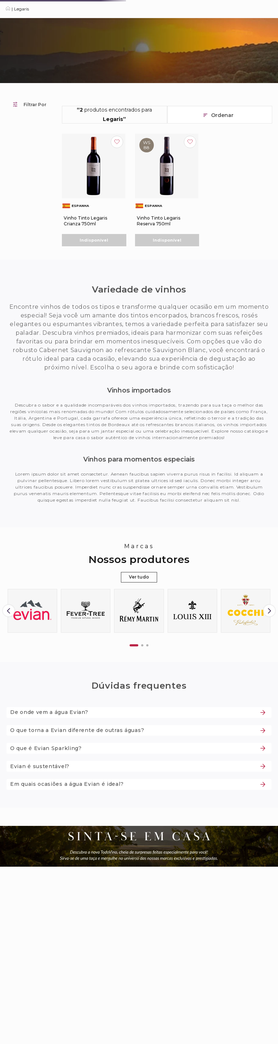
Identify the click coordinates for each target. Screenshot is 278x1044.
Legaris (21, 9)
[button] (134, 645)
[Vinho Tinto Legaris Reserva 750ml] (167, 190)
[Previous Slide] (8, 610)
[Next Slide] (269, 610)
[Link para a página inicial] (8, 9)
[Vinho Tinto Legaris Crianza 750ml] (94, 190)
